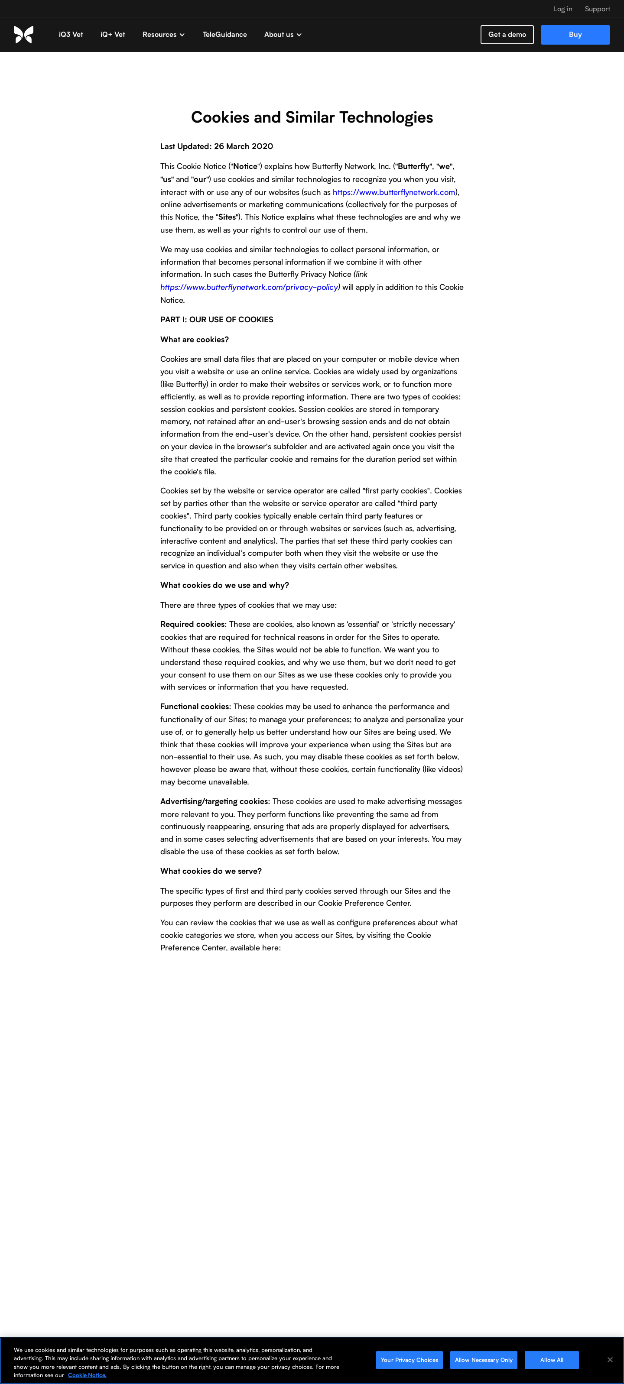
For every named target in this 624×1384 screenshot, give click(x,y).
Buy (575, 34)
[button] (164, 35)
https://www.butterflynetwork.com (393, 192)
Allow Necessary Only (484, 1359)
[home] (32, 34)
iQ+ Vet (113, 34)
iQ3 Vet (71, 34)
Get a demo (507, 34)
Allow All (551, 1359)
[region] (312, 1360)
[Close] (610, 1359)
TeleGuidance (225, 34)
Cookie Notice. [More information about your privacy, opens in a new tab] (87, 1374)
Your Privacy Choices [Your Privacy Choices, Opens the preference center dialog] (409, 1359)
